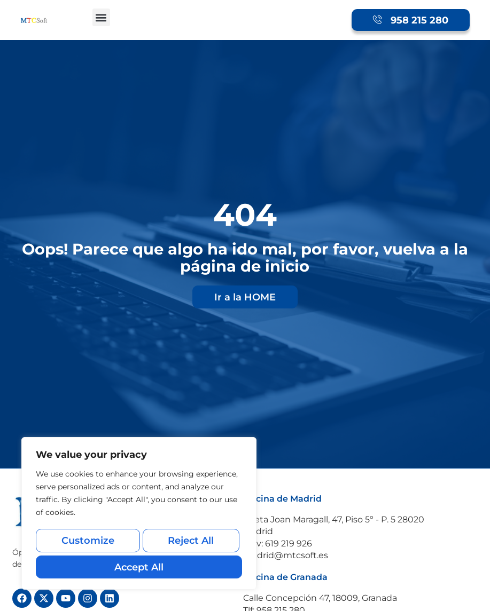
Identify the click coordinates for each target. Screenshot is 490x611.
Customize (86, 544)
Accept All (139, 567)
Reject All (190, 544)
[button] (101, 17)
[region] (138, 516)
